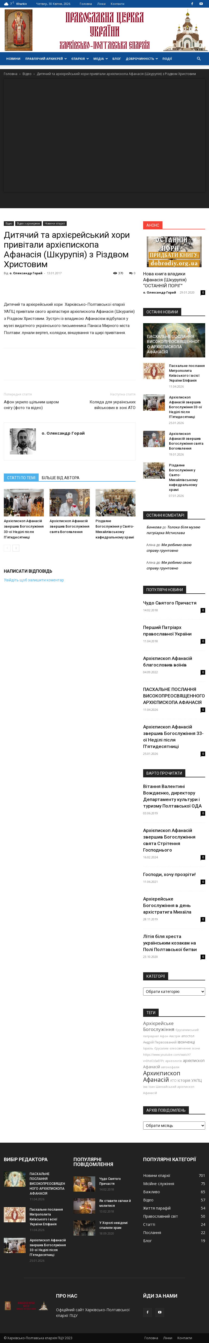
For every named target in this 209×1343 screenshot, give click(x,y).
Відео (27, 73)
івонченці (186, 1042)
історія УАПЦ (190, 1080)
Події (167, 59)
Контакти (117, 4)
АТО (173, 1080)
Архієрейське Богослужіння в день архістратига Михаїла (167, 905)
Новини (13, 59)
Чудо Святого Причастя (169, 603)
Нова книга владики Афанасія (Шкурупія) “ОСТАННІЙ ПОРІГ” (165, 279)
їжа (145, 1087)
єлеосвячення (180, 1048)
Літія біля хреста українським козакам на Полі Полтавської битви (170, 943)
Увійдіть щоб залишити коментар (34, 580)
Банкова (153, 527)
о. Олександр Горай (26, 273)
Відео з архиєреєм (28, 223)
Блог (116, 59)
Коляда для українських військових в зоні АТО (113, 405)
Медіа (100, 59)
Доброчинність (142, 59)
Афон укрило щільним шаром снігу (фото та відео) (31, 405)
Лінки (101, 4)
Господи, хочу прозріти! (169, 874)
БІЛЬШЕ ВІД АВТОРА (60, 478)
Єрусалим (161, 1048)
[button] (198, 58)
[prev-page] (7, 548)
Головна (86, 4)
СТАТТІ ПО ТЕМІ (21, 478)
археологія (173, 1061)
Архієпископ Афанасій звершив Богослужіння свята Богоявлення (69, 526)
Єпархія (80, 59)
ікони (196, 1048)
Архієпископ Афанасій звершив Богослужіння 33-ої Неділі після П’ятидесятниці (185, 407)
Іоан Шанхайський (162, 1087)
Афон (164, 1036)
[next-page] (16, 548)
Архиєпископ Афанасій (161, 1076)
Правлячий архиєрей (46, 59)
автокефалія (170, 1067)
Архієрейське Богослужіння (158, 1026)
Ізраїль (148, 1048)
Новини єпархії (55, 223)
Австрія (174, 1036)
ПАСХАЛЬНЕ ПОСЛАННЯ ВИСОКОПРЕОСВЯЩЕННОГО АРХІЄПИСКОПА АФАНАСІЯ (173, 344)
